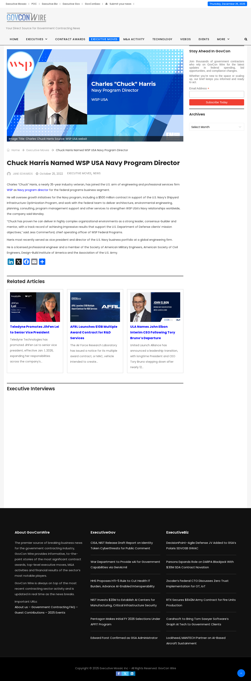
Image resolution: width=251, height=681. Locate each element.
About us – (23, 607)
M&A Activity (134, 39)
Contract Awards (70, 39)
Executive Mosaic (16, 3)
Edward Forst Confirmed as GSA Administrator (124, 638)
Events (204, 39)
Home (14, 39)
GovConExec (92, 3)
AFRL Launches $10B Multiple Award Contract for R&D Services (93, 332)
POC (34, 3)
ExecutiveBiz (177, 532)
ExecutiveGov (103, 532)
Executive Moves (104, 39)
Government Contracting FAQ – (54, 607)
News (97, 173)
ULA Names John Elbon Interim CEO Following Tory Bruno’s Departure (152, 332)
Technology (162, 39)
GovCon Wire (167, 668)
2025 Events (56, 612)
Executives (34, 39)
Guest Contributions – (31, 612)
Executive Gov (71, 3)
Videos (185, 39)
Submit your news (118, 3)
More (221, 39)
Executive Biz (50, 3)
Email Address (199, 88)
